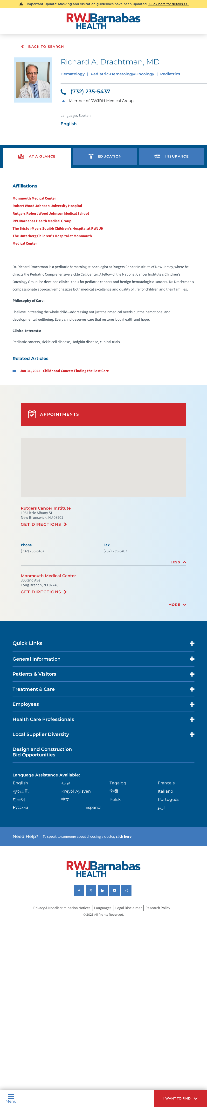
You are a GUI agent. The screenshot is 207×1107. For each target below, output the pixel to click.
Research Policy (160, 969)
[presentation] (37, 162)
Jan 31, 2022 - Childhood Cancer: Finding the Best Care (64, 404)
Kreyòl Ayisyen (76, 847)
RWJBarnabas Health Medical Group (40, 230)
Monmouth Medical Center (32, 206)
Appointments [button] (54, 449)
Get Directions (42, 565)
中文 (66, 855)
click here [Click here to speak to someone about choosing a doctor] (132, 894)
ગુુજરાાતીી (22, 847)
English (22, 839)
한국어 (20, 855)
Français (166, 839)
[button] (177, 1097)
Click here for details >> (169, 4)
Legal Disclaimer (129, 969)
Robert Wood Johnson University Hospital (45, 214)
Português (168, 855)
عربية (66, 839)
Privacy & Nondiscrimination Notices (60, 969)
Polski (115, 855)
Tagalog (117, 839)
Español (93, 864)
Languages (103, 969)
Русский (21, 864)
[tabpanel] (103, 298)
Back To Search (42, 46)
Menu (12, 1097)
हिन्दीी (113, 847)
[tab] (103, 605)
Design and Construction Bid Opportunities (45, 806)
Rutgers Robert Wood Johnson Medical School (49, 222)
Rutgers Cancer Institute (47, 549)
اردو (160, 864)
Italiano (165, 847)
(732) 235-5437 (87, 93)
